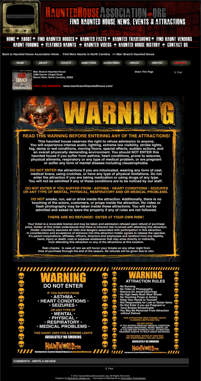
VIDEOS (134, 63)
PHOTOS (157, 63)
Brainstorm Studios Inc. (79, 378)
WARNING (180, 63)
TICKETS (66, 63)
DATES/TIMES (112, 63)
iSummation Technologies (133, 378)
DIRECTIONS (88, 63)
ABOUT (43, 63)
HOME (20, 63)
